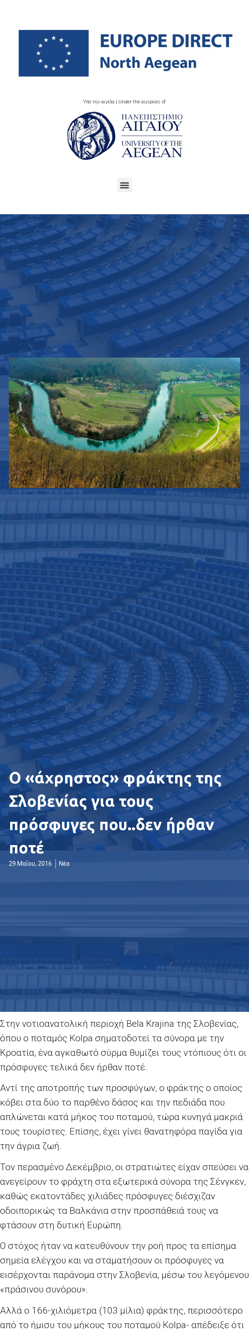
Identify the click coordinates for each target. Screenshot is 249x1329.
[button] (124, 185)
